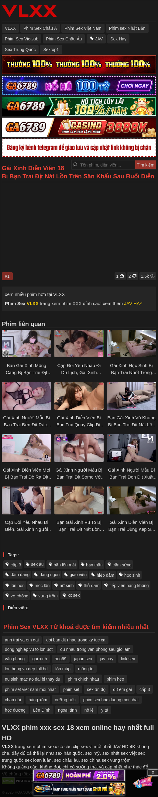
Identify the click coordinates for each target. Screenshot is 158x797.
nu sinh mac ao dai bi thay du (32, 679)
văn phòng (15, 658)
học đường (15, 710)
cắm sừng (122, 564)
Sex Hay (118, 38)
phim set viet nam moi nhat (30, 689)
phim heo (115, 679)
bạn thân (94, 564)
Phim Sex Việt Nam (82, 28)
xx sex (74, 595)
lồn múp (62, 668)
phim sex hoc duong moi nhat (111, 699)
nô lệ (89, 710)
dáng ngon (50, 574)
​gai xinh (39, 658)
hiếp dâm (105, 575)
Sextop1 (51, 49)
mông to (86, 668)
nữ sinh (67, 585)
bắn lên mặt (65, 564)
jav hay (106, 658)
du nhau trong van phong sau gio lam (95, 649)
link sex (128, 658)
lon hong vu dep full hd (26, 668)
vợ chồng (19, 595)
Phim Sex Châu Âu (64, 38)
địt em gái (122, 689)
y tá (104, 710)
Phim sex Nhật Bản (127, 28)
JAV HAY (133, 303)
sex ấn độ (96, 689)
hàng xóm (38, 699)
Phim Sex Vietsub (21, 38)
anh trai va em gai (22, 639)
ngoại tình (67, 710)
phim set (71, 689)
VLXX (10, 28)
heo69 (61, 658)
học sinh (132, 575)
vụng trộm (48, 595)
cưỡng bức (65, 699)
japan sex (83, 658)
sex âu (37, 564)
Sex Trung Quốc (20, 49)
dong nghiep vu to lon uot (29, 649)
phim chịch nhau (83, 679)
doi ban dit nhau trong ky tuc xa (75, 639)
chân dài (13, 699)
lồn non (18, 585)
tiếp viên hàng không (129, 585)
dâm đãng (20, 574)
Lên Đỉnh (41, 710)
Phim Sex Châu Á (40, 28)
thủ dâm (91, 585)
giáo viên (78, 574)
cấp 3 (16, 564)
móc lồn (42, 585)
